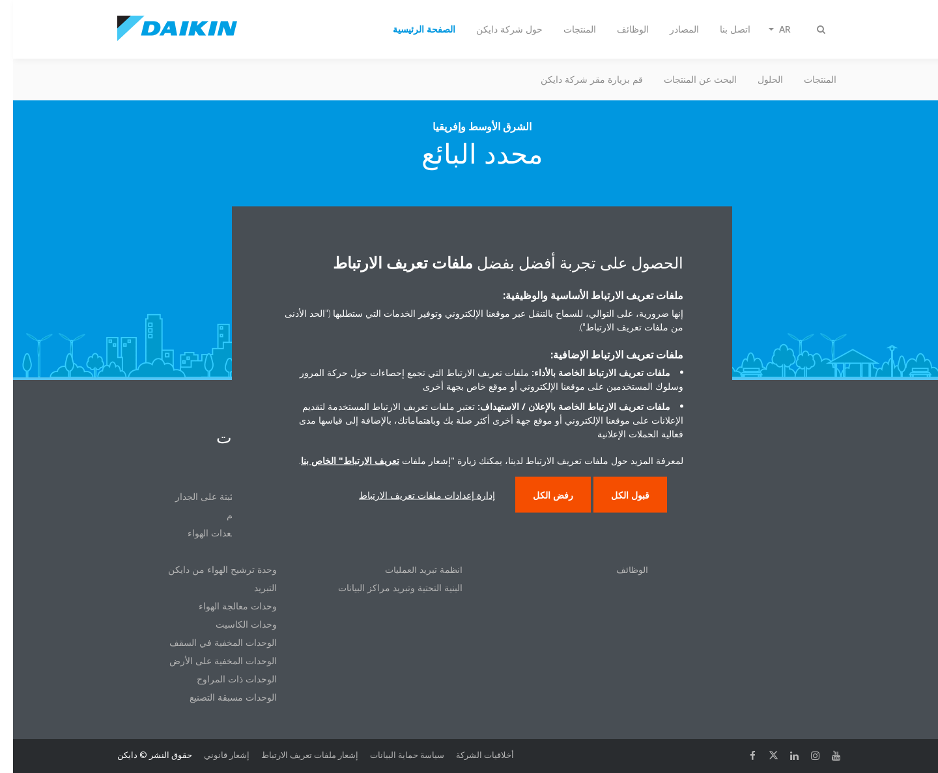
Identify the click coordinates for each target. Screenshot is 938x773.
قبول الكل (617, 495)
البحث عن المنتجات (687, 79)
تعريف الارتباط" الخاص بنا (337, 460)
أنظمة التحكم (239, 514)
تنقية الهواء (243, 551)
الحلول (757, 79)
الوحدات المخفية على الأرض (210, 660)
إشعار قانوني (213, 755)
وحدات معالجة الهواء (225, 606)
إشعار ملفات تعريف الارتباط (296, 755)
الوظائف (619, 569)
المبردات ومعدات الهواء (219, 533)
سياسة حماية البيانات (394, 755)
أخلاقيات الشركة (472, 755)
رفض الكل (540, 495)
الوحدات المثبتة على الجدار (213, 496)
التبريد (252, 587)
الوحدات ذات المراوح (224, 679)
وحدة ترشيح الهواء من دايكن (209, 569)
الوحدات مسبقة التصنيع (220, 697)
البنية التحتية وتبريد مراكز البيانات (387, 587)
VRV (256, 478)
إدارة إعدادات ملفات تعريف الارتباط (414, 495)
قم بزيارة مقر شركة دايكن (579, 79)
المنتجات (807, 79)
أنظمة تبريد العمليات (410, 569)
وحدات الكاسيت (233, 624)
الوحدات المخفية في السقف (210, 642)
